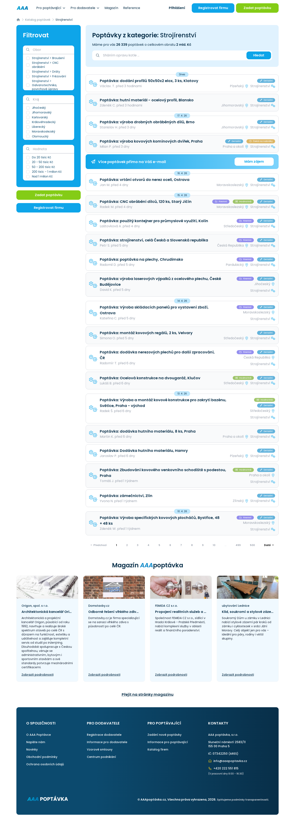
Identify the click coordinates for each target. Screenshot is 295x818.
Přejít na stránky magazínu (148, 694)
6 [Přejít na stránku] (170, 545)
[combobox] (173, 55)
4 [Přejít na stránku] (148, 545)
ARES (233, 754)
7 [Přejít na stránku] (181, 545)
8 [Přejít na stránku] (192, 545)
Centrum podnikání (101, 757)
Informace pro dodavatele (107, 742)
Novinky (32, 749)
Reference (131, 8)
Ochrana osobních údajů (45, 764)
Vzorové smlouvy (99, 749)
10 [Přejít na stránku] (214, 545)
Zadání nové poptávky (165, 735)
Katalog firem (158, 749)
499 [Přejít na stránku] (238, 545)
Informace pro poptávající (168, 742)
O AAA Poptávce (38, 735)
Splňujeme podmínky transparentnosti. (243, 799)
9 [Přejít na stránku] (203, 545)
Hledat (258, 55)
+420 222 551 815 (223, 768)
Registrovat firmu (213, 8)
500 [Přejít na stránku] (252, 545)
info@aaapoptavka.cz (227, 761)
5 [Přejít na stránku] (159, 545)
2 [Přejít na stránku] (127, 545)
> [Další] (269, 545)
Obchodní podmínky (41, 757)
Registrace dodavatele (104, 735)
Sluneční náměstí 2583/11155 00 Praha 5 (227, 744)
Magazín (111, 8)
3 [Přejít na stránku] (137, 545)
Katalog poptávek (37, 20)
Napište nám (35, 742)
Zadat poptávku (257, 8)
